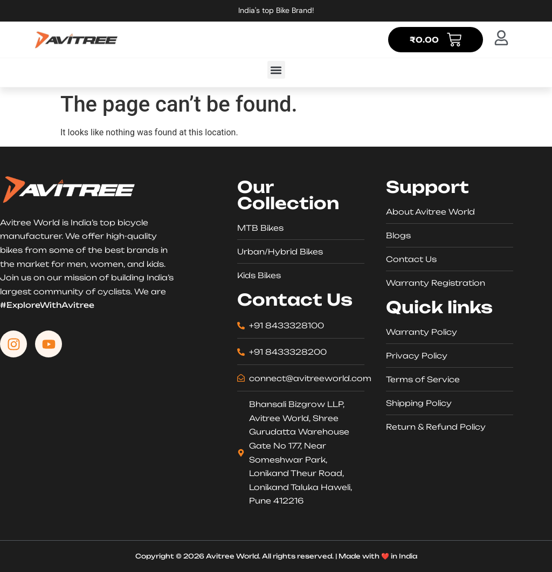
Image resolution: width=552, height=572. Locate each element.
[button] (276, 70)
